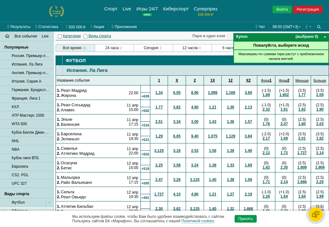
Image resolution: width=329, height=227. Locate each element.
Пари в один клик (209, 36)
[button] (308, 27)
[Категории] (60, 36)
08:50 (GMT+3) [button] (285, 27)
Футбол (76, 60)
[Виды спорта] (85, 36)
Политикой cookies (197, 221)
